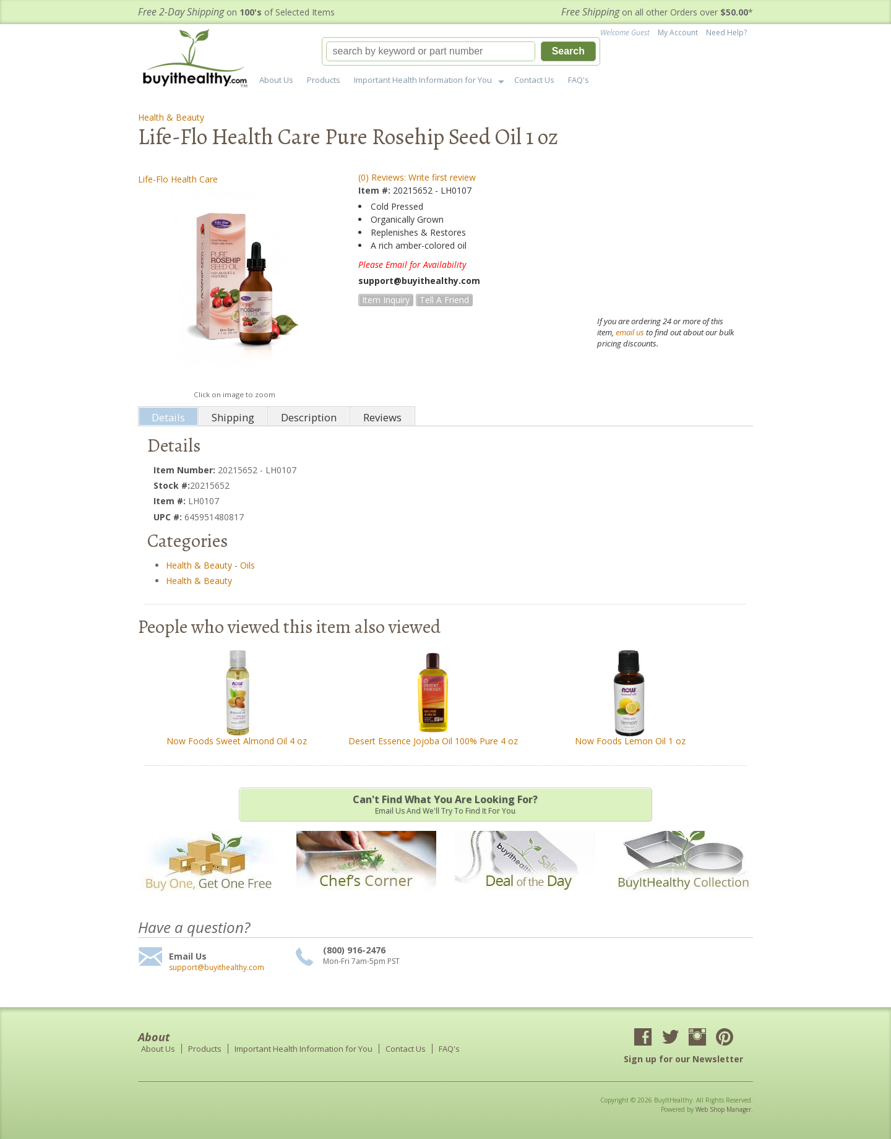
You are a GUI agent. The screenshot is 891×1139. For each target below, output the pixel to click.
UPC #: (168, 517)
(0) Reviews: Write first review (417, 177)
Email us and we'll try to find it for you (445, 804)
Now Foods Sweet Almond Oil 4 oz (236, 741)
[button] (461, 51)
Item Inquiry (386, 300)
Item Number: (185, 470)
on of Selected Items (236, 12)
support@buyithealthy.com (216, 968)
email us (630, 332)
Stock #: (171, 485)
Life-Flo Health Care (178, 179)
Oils (247, 565)
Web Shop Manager (723, 1109)
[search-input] (431, 51)
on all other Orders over (657, 12)
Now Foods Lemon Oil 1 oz (630, 741)
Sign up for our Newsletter (683, 1059)
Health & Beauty (171, 117)
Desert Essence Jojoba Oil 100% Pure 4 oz (433, 741)
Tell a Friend (444, 300)
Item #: (375, 190)
